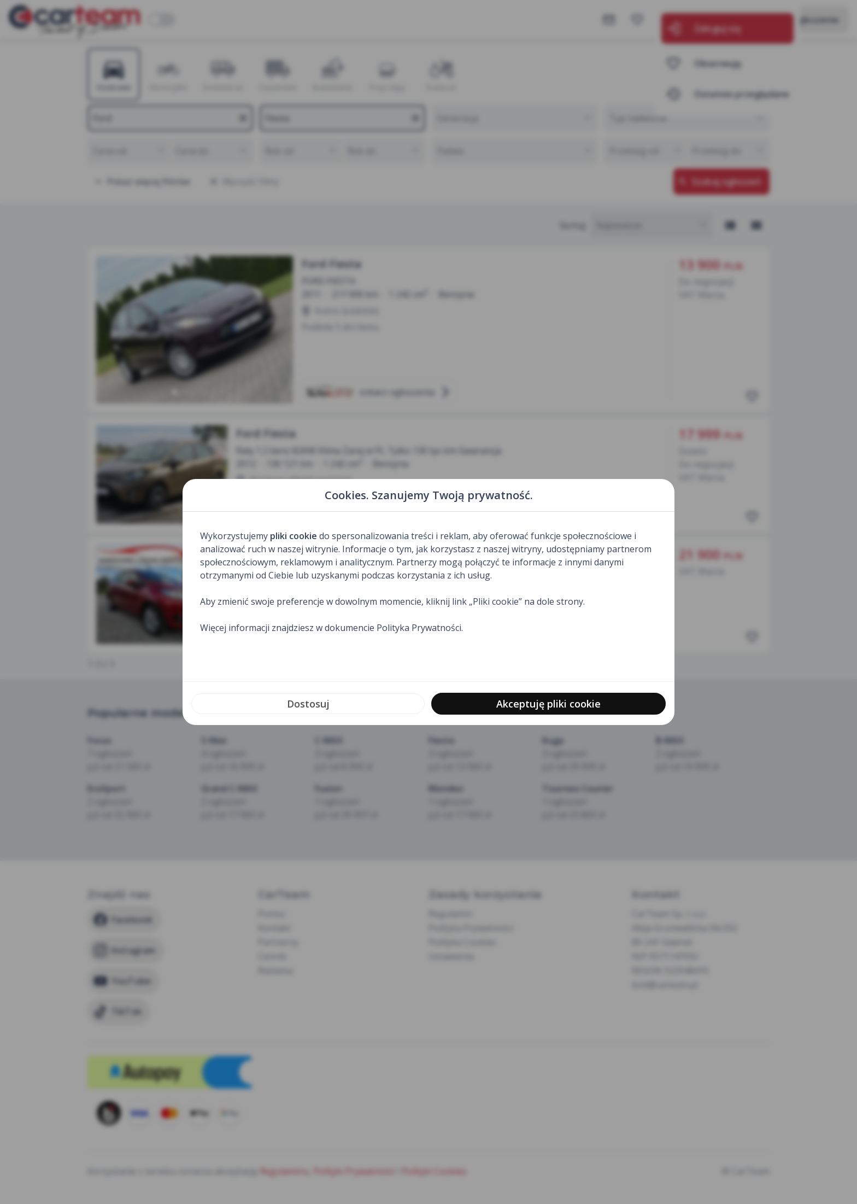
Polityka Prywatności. (420, 628)
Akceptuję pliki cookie (548, 703)
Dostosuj (308, 703)
